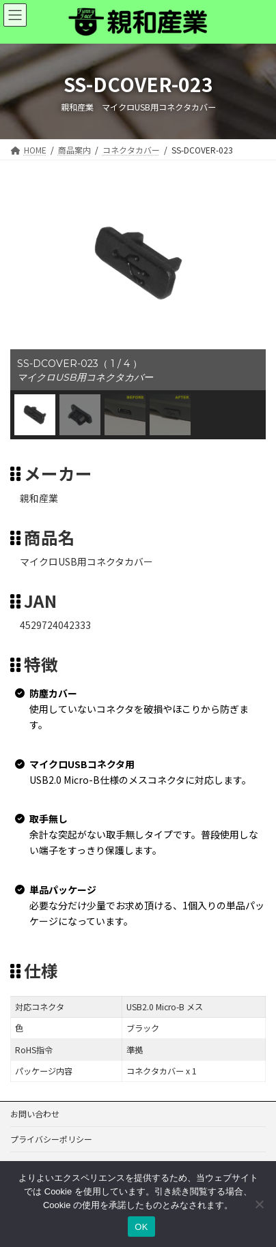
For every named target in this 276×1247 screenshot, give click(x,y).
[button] (34, 414)
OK (141, 1227)
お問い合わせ (34, 1113)
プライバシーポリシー (51, 1139)
